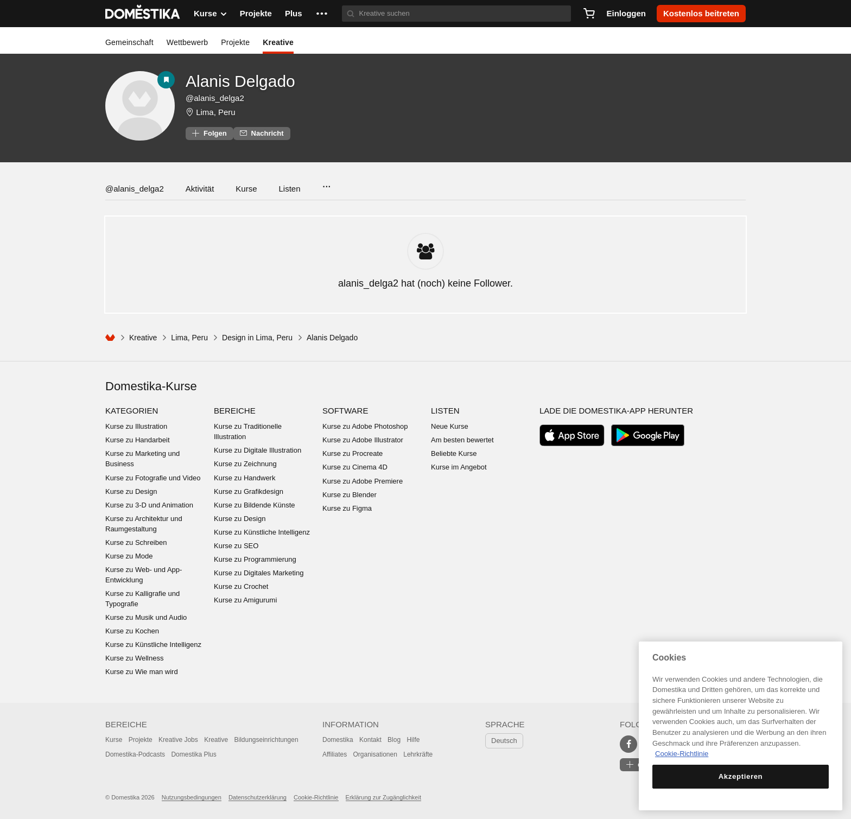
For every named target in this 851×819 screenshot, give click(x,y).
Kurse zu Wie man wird (141, 672)
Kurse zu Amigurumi (245, 600)
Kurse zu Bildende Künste (254, 505)
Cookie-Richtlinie (316, 797)
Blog (394, 740)
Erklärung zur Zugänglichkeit (383, 797)
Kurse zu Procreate (352, 453)
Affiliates (334, 754)
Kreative (278, 42)
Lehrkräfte (418, 754)
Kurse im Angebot (459, 467)
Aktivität (200, 188)
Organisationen (375, 754)
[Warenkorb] (589, 13)
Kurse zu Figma (347, 508)
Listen (290, 188)
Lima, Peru (216, 112)
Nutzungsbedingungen (191, 797)
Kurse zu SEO (236, 546)
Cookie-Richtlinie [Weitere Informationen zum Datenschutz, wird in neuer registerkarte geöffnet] (681, 754)
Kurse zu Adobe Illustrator (362, 440)
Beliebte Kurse (454, 453)
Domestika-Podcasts (135, 754)
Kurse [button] (210, 13)
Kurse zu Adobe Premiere (362, 481)
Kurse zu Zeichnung (245, 464)
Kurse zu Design (131, 491)
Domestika (337, 740)
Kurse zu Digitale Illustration (257, 450)
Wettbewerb (187, 42)
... (326, 183)
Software (345, 410)
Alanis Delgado (240, 81)
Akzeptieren (741, 776)
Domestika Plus (193, 754)
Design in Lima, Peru (257, 337)
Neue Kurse (449, 426)
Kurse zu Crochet (241, 586)
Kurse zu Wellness (134, 658)
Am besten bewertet (462, 440)
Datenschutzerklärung (257, 797)
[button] (321, 13)
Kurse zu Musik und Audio (146, 617)
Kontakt (370, 740)
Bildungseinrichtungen (266, 740)
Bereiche (235, 410)
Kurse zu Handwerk (244, 478)
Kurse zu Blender (349, 495)
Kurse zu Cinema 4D (355, 467)
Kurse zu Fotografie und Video (152, 478)
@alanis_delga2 (134, 188)
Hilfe (413, 740)
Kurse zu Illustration (136, 426)
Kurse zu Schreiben (136, 542)
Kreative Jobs (178, 740)
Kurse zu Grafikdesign (248, 491)
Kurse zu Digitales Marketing (258, 573)
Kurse (246, 188)
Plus (293, 13)
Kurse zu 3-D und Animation (149, 505)
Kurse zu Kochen (132, 631)
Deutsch (504, 741)
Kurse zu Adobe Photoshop (365, 426)
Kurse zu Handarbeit (137, 440)
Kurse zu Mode (129, 556)
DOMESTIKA (143, 13)
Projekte (256, 13)
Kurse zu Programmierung (255, 559)
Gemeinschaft (129, 42)
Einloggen (626, 13)
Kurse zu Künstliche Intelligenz (153, 644)
